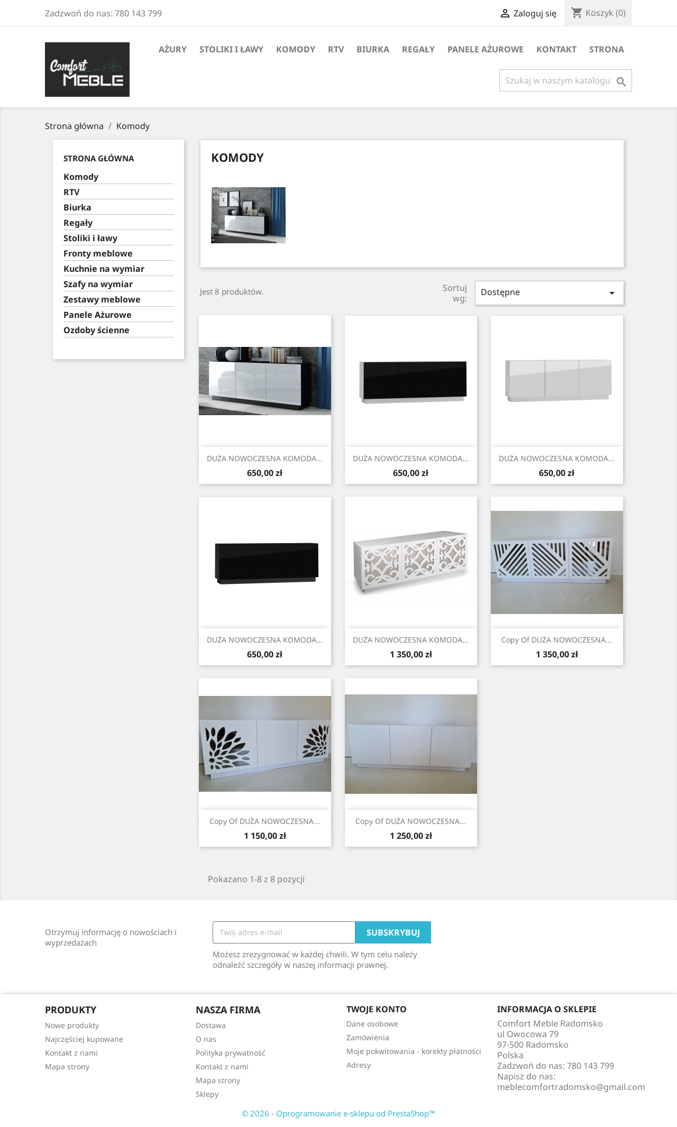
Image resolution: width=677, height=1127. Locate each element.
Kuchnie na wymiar (103, 268)
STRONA (606, 49)
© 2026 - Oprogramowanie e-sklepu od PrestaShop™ (338, 1113)
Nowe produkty (72, 1025)
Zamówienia (367, 1037)
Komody (295, 49)
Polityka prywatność (231, 1053)
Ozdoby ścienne (96, 330)
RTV (336, 49)
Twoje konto (376, 1009)
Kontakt (556, 49)
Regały (418, 49)
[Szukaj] (565, 80)
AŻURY (173, 49)
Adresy (358, 1065)
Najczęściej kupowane (84, 1039)
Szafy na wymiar (98, 284)
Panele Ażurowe (485, 49)
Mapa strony (67, 1066)
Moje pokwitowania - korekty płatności (413, 1051)
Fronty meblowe (98, 253)
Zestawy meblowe (102, 299)
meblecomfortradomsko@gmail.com (571, 1087)
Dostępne (549, 292)
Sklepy (207, 1094)
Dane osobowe (372, 1024)
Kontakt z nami (71, 1053)
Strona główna (98, 158)
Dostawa (211, 1025)
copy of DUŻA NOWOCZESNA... (556, 640)
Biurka (372, 49)
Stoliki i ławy (231, 49)
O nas (206, 1039)
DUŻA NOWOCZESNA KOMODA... (265, 458)
